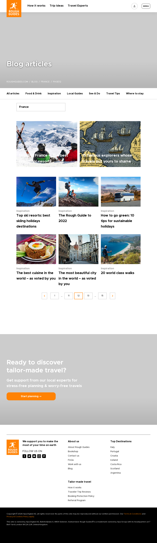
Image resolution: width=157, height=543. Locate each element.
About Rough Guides (79, 447)
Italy (112, 447)
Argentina (115, 473)
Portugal (114, 451)
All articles (13, 93)
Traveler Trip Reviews (79, 492)
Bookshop (73, 451)
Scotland (115, 469)
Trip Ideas (56, 5)
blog (34, 82)
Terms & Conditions (133, 514)
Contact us (73, 456)
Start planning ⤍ (31, 396)
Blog (70, 469)
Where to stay (135, 93)
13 (88, 296)
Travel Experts (78, 5)
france (45, 82)
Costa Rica (115, 464)
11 (68, 296)
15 (102, 296)
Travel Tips (113, 93)
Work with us (74, 464)
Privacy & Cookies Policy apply (20, 516)
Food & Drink (33, 93)
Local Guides (75, 93)
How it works (36, 5)
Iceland (114, 460)
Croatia (114, 456)
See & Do (94, 93)
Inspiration (54, 93)
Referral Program (77, 500)
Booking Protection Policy (81, 496)
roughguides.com (17, 82)
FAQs (71, 460)
